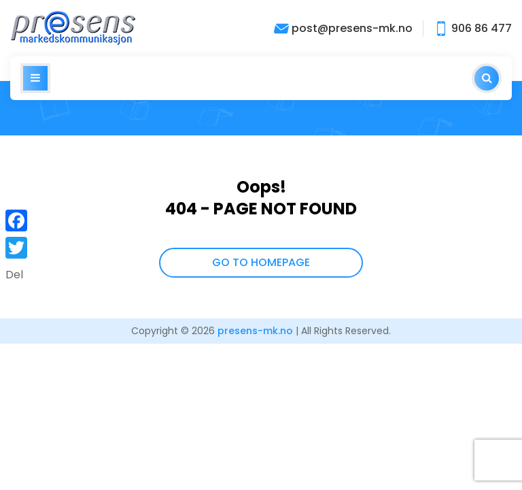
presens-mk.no (255, 331)
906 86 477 (473, 28)
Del (14, 274)
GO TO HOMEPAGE (261, 262)
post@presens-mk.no (343, 28)
